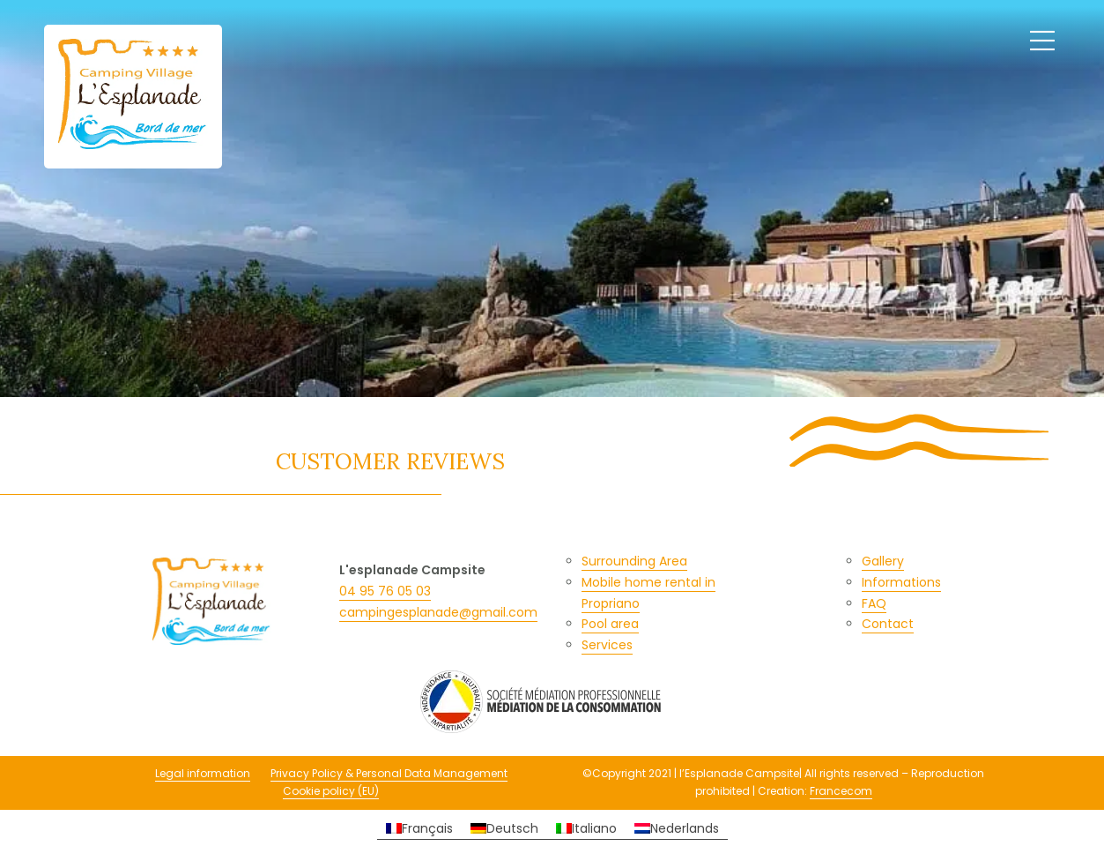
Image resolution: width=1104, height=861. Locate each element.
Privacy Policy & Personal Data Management (389, 773)
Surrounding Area (634, 561)
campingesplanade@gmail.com (438, 612)
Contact (888, 624)
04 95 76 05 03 (385, 591)
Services (607, 645)
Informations (901, 582)
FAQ (874, 603)
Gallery (883, 561)
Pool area (610, 624)
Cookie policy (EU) (331, 790)
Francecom (841, 790)
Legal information (202, 773)
